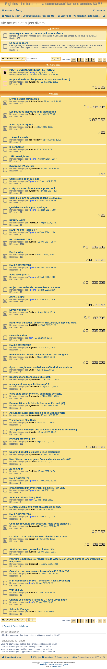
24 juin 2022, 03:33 (50, 396)
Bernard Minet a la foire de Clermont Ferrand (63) (37, 403)
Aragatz (32, 432)
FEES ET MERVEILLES (22, 439)
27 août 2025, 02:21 (46, 149)
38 (100, 330)
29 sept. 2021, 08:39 (44, 500)
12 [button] (100, 59)
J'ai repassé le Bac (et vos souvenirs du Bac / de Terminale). (43, 429)
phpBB (46, 663)
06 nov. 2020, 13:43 (44, 602)
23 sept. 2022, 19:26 (45, 357)
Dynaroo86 (33, 82)
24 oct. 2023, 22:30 (47, 290)
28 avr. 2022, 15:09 (45, 422)
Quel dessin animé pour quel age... (29, 207)
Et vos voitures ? (19, 310)
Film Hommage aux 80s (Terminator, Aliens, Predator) (39, 580)
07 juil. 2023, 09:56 (43, 338)
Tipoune (32, 159)
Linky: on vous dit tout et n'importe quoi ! (32, 188)
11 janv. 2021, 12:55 (50, 564)
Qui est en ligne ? (10, 632)
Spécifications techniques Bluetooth (30, 377)
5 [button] (93, 59)
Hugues (32, 242)
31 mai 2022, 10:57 (49, 406)
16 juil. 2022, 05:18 (50, 387)
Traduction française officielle (50, 665)
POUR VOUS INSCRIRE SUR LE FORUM (32, 70)
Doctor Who (16, 252)
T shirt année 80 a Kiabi (22, 420)
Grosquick (33, 564)
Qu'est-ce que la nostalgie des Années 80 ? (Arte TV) (39, 571)
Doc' (30, 338)
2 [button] (82, 59)
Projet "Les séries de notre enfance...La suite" (35, 287)
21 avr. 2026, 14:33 (52, 101)
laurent (31, 539)
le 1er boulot (16, 147)
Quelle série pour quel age (24, 179)
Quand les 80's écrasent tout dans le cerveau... (35, 198)
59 (100, 247)
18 (100, 282)
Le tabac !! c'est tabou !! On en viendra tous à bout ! (38, 536)
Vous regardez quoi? (21, 124)
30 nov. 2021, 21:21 (46, 462)
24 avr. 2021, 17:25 (47, 516)
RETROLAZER (17, 220)
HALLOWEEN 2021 (20, 478)
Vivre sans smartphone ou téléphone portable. (35, 393)
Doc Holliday (34, 140)
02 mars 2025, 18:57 (47, 159)
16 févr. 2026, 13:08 (44, 127)
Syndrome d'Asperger (21, 166)
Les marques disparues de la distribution (32, 111)
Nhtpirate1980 (35, 101)
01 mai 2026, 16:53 (49, 82)
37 (97, 330)
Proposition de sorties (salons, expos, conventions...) (39, 79)
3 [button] (86, 59)
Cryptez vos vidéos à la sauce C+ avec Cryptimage (38, 599)
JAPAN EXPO (17, 297)
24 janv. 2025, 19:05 (50, 168)
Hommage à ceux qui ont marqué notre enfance (36, 33)
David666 (32, 325)
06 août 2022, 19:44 (50, 379)
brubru (31, 149)
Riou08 (31, 593)
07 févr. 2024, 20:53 (45, 255)
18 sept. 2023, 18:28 (45, 312)
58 (97, 247)
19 (104, 282)
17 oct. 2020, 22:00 (45, 612)
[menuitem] (18, 10)
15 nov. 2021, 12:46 (47, 481)
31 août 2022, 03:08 (45, 370)
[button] (73, 60)
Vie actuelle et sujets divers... (24, 23)
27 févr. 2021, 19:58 (46, 539)
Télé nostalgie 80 (19, 156)
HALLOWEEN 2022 (20, 345)
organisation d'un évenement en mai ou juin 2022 (37, 488)
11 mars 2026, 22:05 (45, 114)
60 (104, 247)
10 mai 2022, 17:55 (49, 415)
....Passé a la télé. (19, 137)
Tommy (31, 72)
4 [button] (90, 59)
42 (104, 362)
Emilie (31, 114)
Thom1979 (33, 223)
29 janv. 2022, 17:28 (45, 441)
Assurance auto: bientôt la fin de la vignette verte (37, 413)
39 (104, 330)
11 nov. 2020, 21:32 (46, 593)
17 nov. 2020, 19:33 (44, 583)
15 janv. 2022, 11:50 (50, 454)
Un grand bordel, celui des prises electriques (34, 452)
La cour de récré (18, 43)
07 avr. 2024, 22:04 (47, 232)
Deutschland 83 (18, 335)
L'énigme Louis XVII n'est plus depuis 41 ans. (35, 507)
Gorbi (31, 509)
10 (97, 107)
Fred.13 (32, 471)
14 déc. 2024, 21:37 (50, 191)
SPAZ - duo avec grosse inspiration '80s (32, 549)
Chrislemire (33, 387)
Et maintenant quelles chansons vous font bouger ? (38, 354)
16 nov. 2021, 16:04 (46, 471)
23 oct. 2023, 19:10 (47, 299)
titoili (30, 127)
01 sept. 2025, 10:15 (52, 140)
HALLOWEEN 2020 (20, 514)
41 (100, 362)
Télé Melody (16, 590)
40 (97, 362)
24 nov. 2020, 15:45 (49, 573)
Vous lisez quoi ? (19, 274)
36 (93, 330)
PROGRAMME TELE (20, 239)
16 (93, 282)
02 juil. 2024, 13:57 (49, 223)
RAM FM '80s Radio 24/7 (23, 230)
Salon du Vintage (19, 609)
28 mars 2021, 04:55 (50, 526)
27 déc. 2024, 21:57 (47, 181)
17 (97, 282)
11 (100, 107)
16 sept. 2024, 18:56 (47, 210)
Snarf (31, 583)
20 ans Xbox (16, 468)
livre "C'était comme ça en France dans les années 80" (40, 459)
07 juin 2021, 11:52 (44, 509)
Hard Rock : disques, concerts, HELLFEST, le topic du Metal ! (44, 322)
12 (104, 107)
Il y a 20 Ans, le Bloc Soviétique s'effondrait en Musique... (41, 367)
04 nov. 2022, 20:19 (46, 347)
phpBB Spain (56, 666)
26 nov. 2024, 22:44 (47, 200)
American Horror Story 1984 (25, 497)
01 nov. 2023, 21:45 (47, 267)
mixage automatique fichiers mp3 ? (29, 384)
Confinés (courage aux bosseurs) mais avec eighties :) (40, 523)
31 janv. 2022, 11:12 (47, 432)
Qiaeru (65, 665)
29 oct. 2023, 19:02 (47, 277)
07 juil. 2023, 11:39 (47, 325)
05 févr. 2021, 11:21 (47, 552)
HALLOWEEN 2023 (20, 265)
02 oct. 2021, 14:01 (47, 490)
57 (93, 247)
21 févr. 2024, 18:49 (47, 242)
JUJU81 (32, 462)
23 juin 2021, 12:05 (46, 72)
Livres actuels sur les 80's (24, 99)
